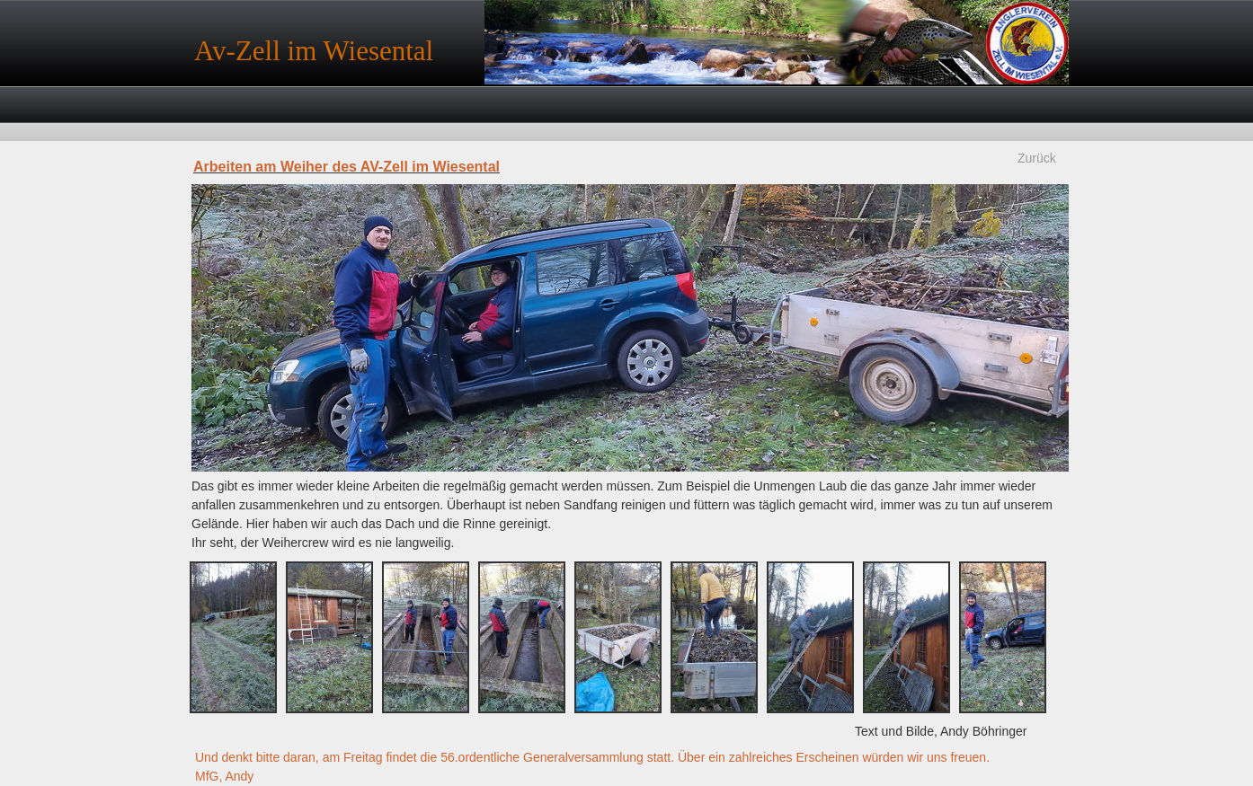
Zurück (1037, 158)
